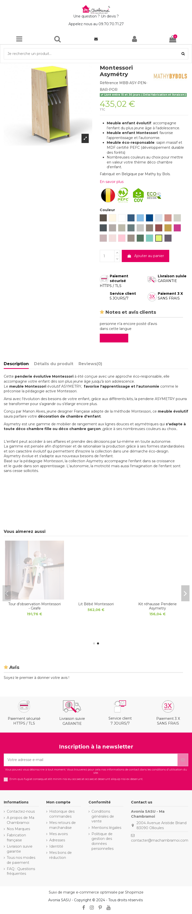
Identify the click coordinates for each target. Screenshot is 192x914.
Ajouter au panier (145, 256)
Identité (56, 846)
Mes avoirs (58, 834)
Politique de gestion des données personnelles (103, 841)
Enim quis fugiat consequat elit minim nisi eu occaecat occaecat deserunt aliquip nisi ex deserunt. (76, 779)
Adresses (57, 840)
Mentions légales (106, 827)
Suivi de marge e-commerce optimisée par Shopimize (96, 892)
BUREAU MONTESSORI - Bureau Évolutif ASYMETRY (96, 606)
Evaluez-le (115, 338)
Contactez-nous (21, 811)
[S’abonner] (183, 760)
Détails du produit (53, 363)
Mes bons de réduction (60, 855)
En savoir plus (112, 181)
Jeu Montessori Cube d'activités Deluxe (157, 606)
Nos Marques (18, 829)
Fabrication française (16, 837)
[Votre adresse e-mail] (91, 760)
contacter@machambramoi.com (159, 840)
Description (16, 363)
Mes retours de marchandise (62, 825)
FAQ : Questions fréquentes (21, 871)
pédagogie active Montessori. (51, 391)
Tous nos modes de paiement (21, 860)
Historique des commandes (61, 814)
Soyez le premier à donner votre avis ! (36, 677)
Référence (109, 83)
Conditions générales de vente (103, 816)
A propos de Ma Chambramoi (20, 820)
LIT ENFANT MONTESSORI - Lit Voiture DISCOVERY (34, 606)
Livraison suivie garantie (19, 849)
